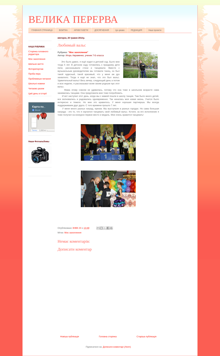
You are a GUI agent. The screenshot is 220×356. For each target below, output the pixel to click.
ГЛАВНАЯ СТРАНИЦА (42, 30)
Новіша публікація (69, 336)
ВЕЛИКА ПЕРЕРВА (73, 19)
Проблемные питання (39, 78)
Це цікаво (120, 30)
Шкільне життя (35, 64)
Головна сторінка (108, 336)
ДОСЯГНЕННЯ (102, 30)
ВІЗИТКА (63, 30)
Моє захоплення (72, 232)
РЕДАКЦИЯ (136, 30)
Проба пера (34, 73)
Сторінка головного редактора (38, 52)
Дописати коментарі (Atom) (117, 347)
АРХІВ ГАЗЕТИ (81, 30)
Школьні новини (36, 83)
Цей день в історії (37, 93)
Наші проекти (154, 30)
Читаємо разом (36, 88)
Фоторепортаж (35, 69)
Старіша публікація (146, 336)
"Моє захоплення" (78, 52)
